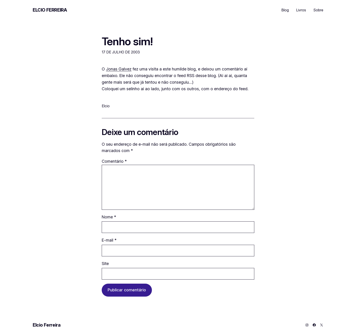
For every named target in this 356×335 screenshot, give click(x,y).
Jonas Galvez (118, 69)
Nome (109, 217)
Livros (301, 10)
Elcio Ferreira (50, 10)
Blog (285, 10)
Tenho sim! (127, 41)
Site (105, 263)
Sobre (318, 10)
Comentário (114, 161)
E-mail (109, 240)
